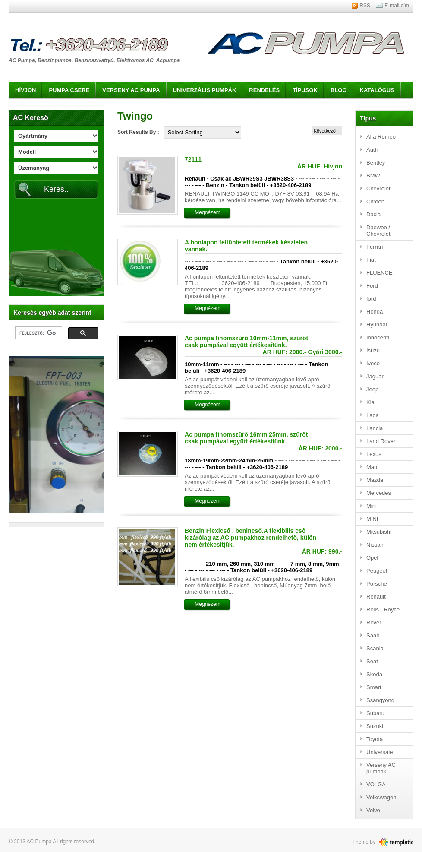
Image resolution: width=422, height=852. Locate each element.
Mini (371, 506)
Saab (372, 635)
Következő (325, 130)
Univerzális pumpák (204, 90)
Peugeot (376, 570)
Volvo (373, 810)
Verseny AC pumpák (381, 768)
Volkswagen (381, 797)
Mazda (374, 480)
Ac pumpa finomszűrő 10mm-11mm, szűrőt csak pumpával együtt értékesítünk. (246, 341)
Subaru (375, 713)
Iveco (373, 363)
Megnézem (207, 212)
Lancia (374, 428)
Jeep (372, 389)
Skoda (374, 674)
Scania (375, 648)
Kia (370, 402)
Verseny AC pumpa (131, 90)
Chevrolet (378, 188)
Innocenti (377, 337)
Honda (374, 311)
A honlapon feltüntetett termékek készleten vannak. (246, 246)
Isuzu (373, 350)
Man (371, 467)
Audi (372, 149)
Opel (372, 557)
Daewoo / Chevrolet (378, 230)
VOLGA (376, 784)
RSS (364, 6)
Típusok (305, 90)
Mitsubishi (378, 532)
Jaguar (375, 376)
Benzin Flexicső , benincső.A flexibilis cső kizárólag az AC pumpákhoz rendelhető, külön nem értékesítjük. (250, 537)
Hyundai (376, 324)
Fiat (371, 260)
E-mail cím (396, 6)
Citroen (375, 201)
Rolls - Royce (383, 609)
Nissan (375, 545)
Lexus (373, 454)
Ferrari (374, 247)
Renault (376, 596)
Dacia (373, 214)
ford (371, 298)
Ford (372, 285)
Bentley (375, 162)
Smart (373, 687)
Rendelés (264, 90)
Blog (339, 90)
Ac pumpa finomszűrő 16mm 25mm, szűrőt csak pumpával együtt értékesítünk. (246, 438)
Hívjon (25, 90)
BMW (373, 175)
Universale (379, 752)
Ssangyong (380, 700)
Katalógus (377, 90)
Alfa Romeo (381, 136)
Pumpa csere (69, 90)
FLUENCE (379, 272)
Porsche (376, 583)
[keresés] (37, 333)
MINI (372, 519)
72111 (193, 159)
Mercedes (378, 493)
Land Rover (380, 441)
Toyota (374, 739)
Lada (372, 415)
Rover (373, 622)
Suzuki (374, 726)
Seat (372, 661)
